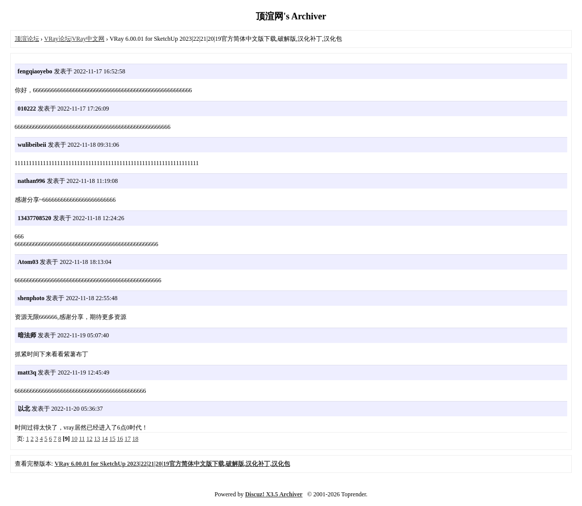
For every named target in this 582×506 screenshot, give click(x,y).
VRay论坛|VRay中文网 (74, 38)
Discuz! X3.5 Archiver (274, 494)
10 (74, 438)
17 (127, 438)
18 (135, 438)
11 (82, 438)
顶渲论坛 (27, 38)
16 (120, 438)
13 (97, 438)
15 (112, 438)
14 (104, 438)
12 (89, 438)
